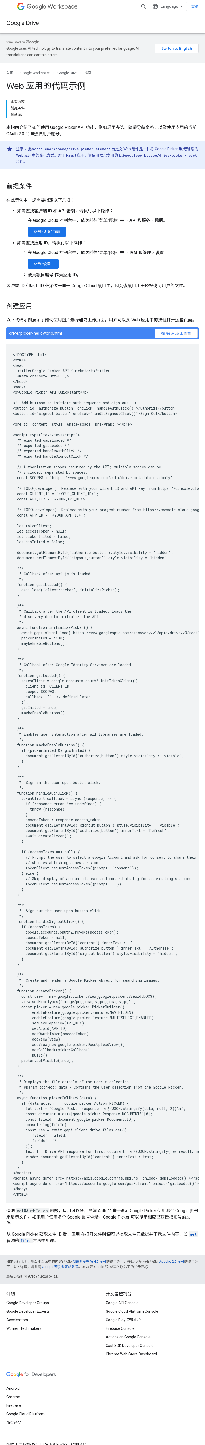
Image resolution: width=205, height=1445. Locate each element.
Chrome (13, 1397)
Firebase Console (120, 1328)
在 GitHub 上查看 (176, 333)
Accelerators (17, 1320)
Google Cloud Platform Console (132, 1311)
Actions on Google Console (128, 1337)
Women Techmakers (23, 1328)
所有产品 (13, 1422)
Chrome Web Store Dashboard (131, 1354)
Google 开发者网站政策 (60, 1267)
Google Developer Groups (27, 1303)
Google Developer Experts (28, 1311)
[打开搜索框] (143, 6)
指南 (87, 73)
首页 (9, 73)
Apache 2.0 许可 (171, 1261)
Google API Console (122, 1303)
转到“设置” (43, 263)
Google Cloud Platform (25, 1414)
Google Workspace (35, 73)
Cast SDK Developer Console (129, 1345)
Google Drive (22, 23)
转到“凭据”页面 (47, 231)
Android (13, 1388)
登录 (195, 6)
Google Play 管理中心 (123, 1320)
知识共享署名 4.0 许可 (89, 1261)
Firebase (13, 1405)
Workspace (52, 6)
